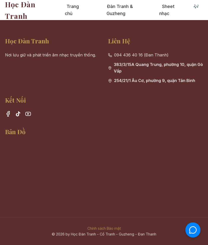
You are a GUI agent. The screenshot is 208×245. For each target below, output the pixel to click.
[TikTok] (18, 115)
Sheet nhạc (167, 10)
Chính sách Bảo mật (104, 228)
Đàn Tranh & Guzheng (120, 10)
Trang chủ (72, 10)
